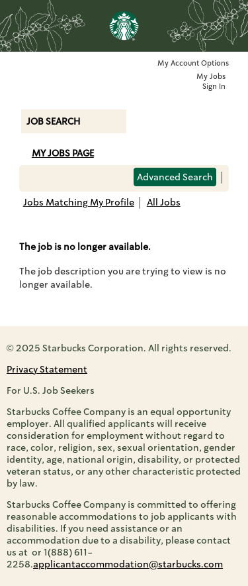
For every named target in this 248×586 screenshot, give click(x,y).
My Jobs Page (63, 153)
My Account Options (193, 63)
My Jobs (211, 77)
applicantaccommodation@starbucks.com (128, 564)
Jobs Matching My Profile (78, 202)
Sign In (214, 86)
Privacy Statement (47, 369)
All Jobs (164, 202)
